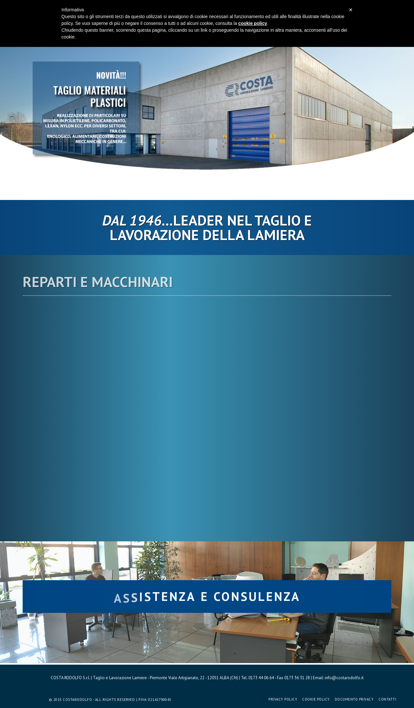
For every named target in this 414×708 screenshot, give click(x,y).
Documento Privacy (354, 699)
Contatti (387, 699)
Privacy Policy (282, 699)
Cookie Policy (316, 699)
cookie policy (252, 23)
